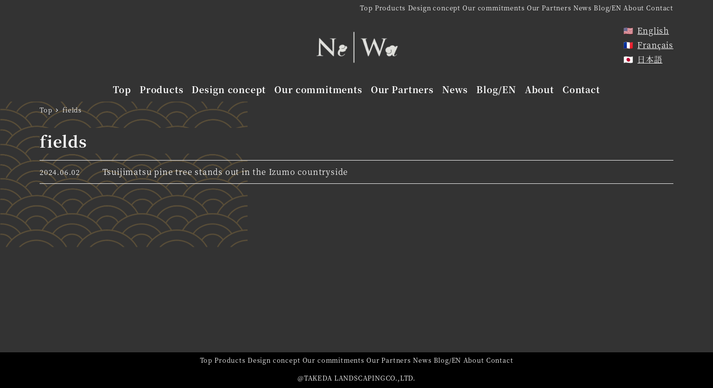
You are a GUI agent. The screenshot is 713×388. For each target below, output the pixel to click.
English (653, 30)
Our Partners (549, 7)
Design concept (434, 7)
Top (366, 7)
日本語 (649, 59)
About (633, 7)
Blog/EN (607, 7)
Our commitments (493, 7)
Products (390, 7)
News (582, 7)
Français (655, 45)
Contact (659, 7)
